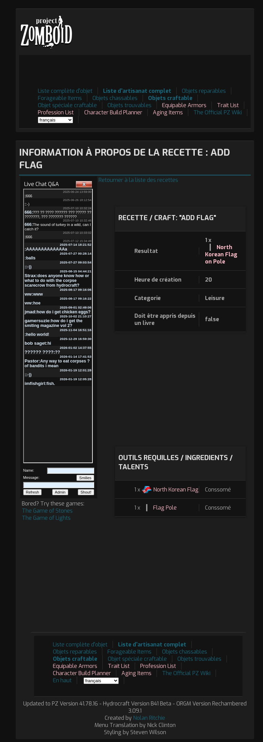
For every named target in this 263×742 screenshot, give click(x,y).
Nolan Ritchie (149, 718)
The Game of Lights (46, 518)
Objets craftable (170, 98)
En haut (62, 680)
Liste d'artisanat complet (137, 91)
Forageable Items (60, 98)
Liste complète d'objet (65, 91)
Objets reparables (204, 91)
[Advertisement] (126, 70)
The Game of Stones (47, 510)
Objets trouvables (129, 105)
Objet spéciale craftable (67, 105)
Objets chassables (114, 98)
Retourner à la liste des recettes (138, 180)
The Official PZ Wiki (217, 112)
